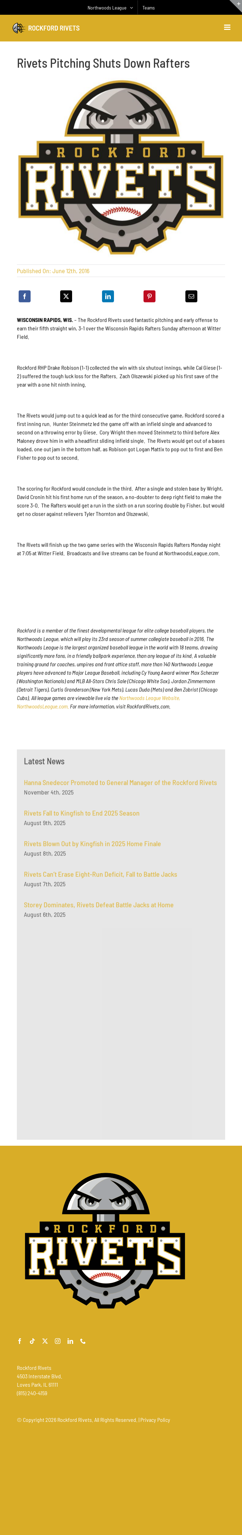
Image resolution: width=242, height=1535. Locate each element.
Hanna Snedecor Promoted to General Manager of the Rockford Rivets (120, 785)
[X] (66, 297)
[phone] (83, 1341)
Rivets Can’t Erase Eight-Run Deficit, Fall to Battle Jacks (100, 876)
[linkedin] (70, 1341)
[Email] (191, 297)
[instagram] (57, 1341)
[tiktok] (32, 1341)
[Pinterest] (149, 297)
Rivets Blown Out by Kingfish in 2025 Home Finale (92, 846)
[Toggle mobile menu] (227, 27)
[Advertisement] (76, 997)
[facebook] (20, 1341)
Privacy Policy (155, 1419)
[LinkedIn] (108, 297)
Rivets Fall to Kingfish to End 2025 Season (82, 815)
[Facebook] (24, 297)
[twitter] (45, 1341)
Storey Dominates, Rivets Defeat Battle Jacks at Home (99, 907)
